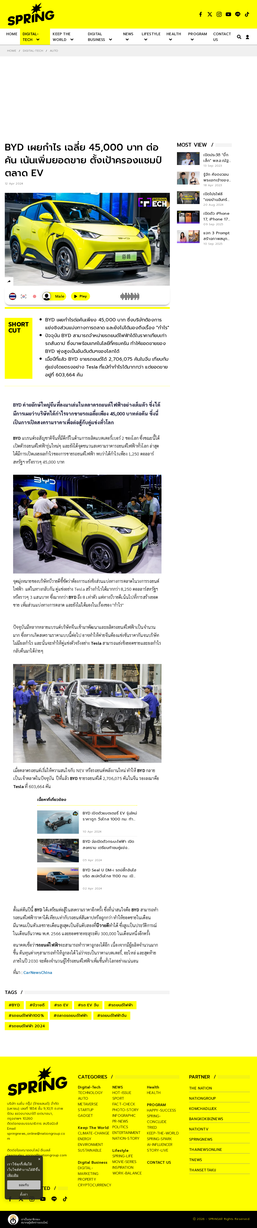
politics (120, 1127)
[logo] (31, 14)
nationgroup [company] (202, 1098)
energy (84, 1139)
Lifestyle (120, 1150)
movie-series (124, 1161)
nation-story (126, 1138)
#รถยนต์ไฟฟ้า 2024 (27, 1026)
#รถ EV (61, 1005)
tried (152, 1127)
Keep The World (93, 1127)
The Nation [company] (200, 1088)
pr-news (120, 1121)
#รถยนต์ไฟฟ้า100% (26, 1015)
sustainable (89, 1150)
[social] (200, 14)
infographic (124, 1115)
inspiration (122, 1167)
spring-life (122, 1156)
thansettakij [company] (202, 1170)
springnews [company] (200, 1139)
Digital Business (92, 1162)
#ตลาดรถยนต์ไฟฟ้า (71, 1015)
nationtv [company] (198, 1129)
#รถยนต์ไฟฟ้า (120, 1005)
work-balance (127, 1173)
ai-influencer (160, 1144)
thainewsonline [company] (205, 1149)
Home (11, 51)
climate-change (93, 1133)
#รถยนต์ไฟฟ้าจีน (111, 1015)
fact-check (123, 1104)
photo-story (125, 1110)
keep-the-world (163, 1133)
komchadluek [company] (203, 1108)
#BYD (14, 1005)
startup (85, 1110)
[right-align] (238, 37)
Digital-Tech (33, 51)
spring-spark (159, 1139)
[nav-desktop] (11, 34)
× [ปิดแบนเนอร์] (39, 1159)
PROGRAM (156, 1105)
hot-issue (121, 1092)
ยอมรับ (24, 1185)
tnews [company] (195, 1160)
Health (153, 1087)
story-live (157, 1150)
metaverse (88, 1104)
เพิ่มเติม (12, 1175)
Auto (54, 51)
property (87, 1179)
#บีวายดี (37, 1005)
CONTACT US (159, 1162)
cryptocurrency (94, 1185)
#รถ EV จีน (88, 1005)
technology (90, 1092)
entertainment (126, 1132)
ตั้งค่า (24, 1194)
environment (90, 1144)
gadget (85, 1115)
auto (83, 1098)
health (154, 1092)
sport (118, 1098)
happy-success (161, 1110)
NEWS (117, 1087)
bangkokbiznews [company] (206, 1119)
